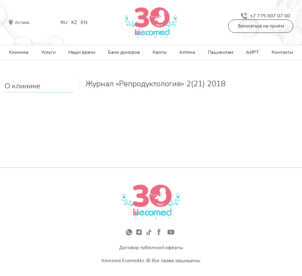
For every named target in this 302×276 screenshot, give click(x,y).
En (84, 22)
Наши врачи (81, 52)
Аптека (187, 52)
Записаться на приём (260, 26)
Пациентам (220, 52)
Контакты (282, 52)
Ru (64, 22)
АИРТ (252, 52)
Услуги (48, 52)
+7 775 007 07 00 (265, 16)
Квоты (159, 52)
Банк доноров (124, 52)
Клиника (18, 52)
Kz (74, 22)
